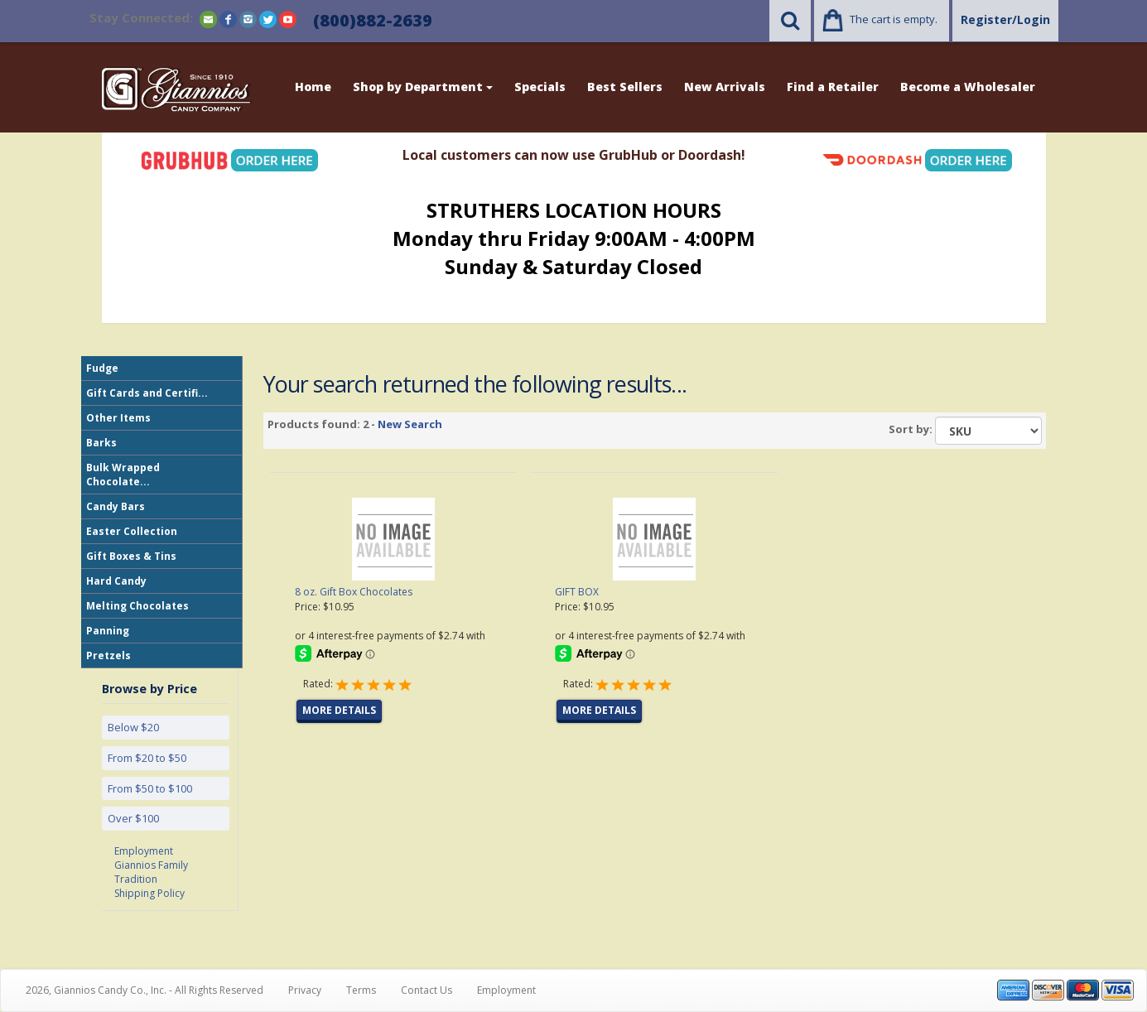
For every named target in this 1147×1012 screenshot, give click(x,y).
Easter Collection (131, 531)
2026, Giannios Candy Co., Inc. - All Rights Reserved (144, 990)
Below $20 (133, 727)
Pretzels (108, 655)
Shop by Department (423, 86)
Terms (361, 990)
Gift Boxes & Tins (131, 556)
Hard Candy (116, 581)
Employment (143, 851)
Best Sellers (625, 86)
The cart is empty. (893, 19)
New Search (410, 424)
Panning (107, 631)
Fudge (102, 368)
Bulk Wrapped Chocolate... (123, 474)
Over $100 (133, 818)
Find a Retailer (833, 86)
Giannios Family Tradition (151, 872)
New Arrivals (724, 86)
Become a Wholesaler (967, 86)
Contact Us (426, 990)
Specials (540, 86)
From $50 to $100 (150, 788)
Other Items (118, 418)
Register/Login (1005, 19)
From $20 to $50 (147, 757)
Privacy (304, 990)
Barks (101, 443)
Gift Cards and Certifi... (147, 393)
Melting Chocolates (137, 606)
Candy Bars (115, 506)
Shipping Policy (149, 893)
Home (313, 86)
